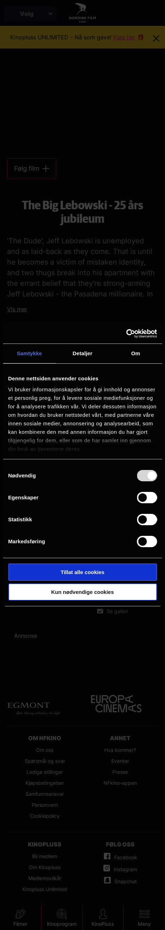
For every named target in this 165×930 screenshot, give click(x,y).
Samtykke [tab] (29, 353)
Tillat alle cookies (83, 572)
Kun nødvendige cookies (82, 592)
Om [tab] (135, 353)
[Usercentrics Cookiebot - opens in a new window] (126, 333)
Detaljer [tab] (83, 353)
